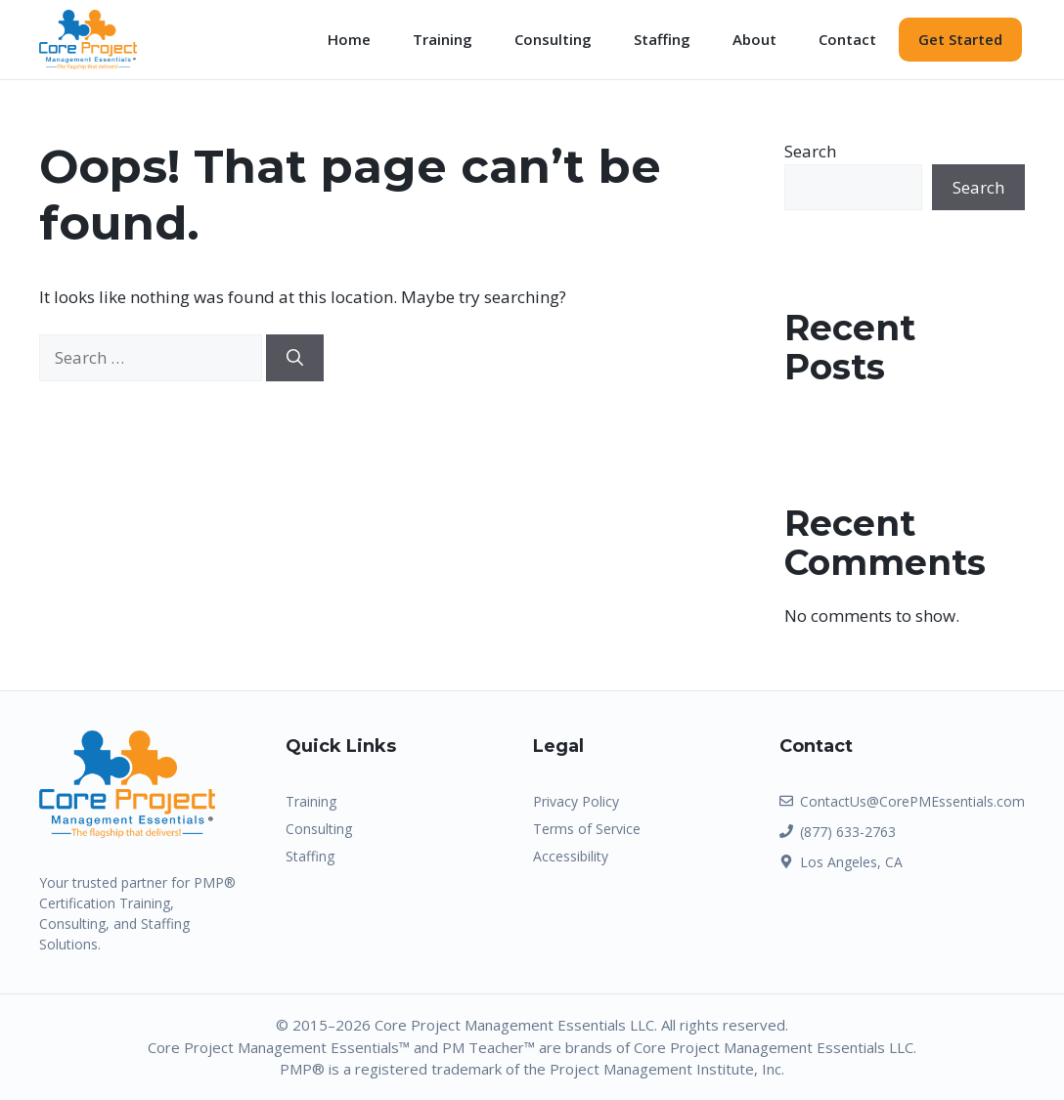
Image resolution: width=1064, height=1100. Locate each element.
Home (349, 39)
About (754, 39)
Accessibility (570, 856)
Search (810, 151)
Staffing (662, 39)
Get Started (960, 39)
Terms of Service (587, 828)
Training (442, 39)
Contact (847, 39)
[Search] (295, 357)
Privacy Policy (576, 801)
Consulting (553, 39)
